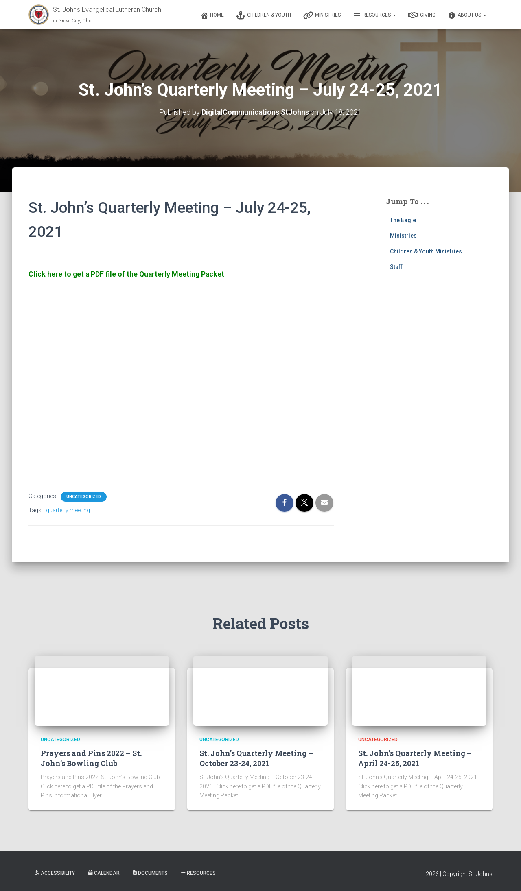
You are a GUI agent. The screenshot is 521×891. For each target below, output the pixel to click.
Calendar (104, 873)
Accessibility (55, 873)
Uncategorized (83, 496)
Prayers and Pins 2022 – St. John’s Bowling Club (91, 757)
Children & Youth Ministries (426, 251)
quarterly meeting (68, 510)
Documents (150, 873)
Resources (374, 15)
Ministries (322, 15)
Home (212, 15)
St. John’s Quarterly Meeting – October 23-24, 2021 (256, 757)
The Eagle (403, 219)
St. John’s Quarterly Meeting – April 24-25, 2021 (415, 757)
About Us (467, 15)
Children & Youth (263, 15)
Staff (396, 267)
